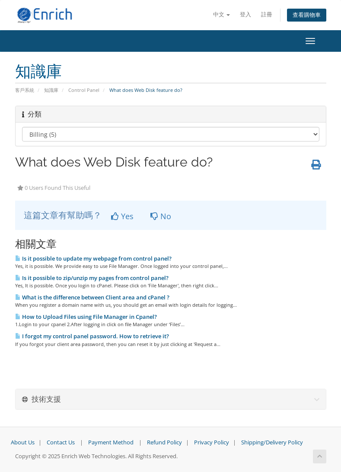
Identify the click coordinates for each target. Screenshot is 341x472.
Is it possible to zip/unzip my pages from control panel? (92, 278)
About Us (23, 442)
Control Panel (83, 90)
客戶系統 (24, 90)
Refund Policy (164, 442)
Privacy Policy (211, 442)
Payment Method (111, 442)
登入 (245, 14)
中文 (221, 14)
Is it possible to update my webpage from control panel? (93, 258)
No (160, 216)
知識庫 (51, 90)
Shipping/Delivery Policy (272, 442)
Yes (122, 216)
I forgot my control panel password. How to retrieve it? (92, 336)
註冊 (266, 14)
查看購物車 (307, 15)
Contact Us (61, 442)
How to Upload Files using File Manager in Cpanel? (86, 317)
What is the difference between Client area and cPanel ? (92, 297)
